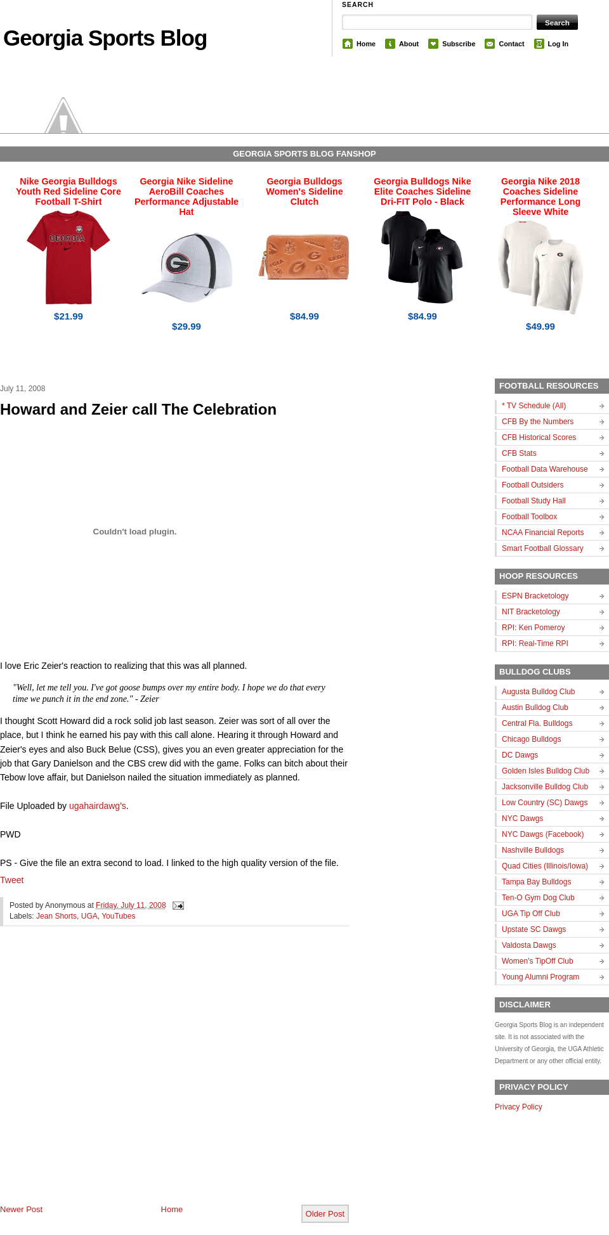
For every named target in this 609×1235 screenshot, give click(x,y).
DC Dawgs (520, 755)
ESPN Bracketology (535, 596)
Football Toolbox (529, 516)
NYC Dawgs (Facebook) (543, 834)
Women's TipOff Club (537, 961)
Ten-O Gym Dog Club (538, 897)
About (409, 44)
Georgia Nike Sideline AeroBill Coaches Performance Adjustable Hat (186, 196)
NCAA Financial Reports (543, 532)
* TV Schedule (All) (534, 405)
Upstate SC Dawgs (534, 929)
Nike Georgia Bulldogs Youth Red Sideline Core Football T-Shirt (68, 191)
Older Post (325, 1214)
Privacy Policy (518, 1106)
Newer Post (21, 1209)
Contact (511, 44)
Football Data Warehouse (545, 469)
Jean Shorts (56, 916)
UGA (89, 916)
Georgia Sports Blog (105, 37)
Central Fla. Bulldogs (537, 723)
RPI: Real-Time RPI (535, 643)
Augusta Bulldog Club (538, 691)
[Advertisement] (119, 1075)
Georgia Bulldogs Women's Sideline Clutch (304, 191)
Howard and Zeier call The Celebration (138, 409)
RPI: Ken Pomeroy (533, 627)
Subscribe (458, 44)
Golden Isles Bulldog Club (545, 770)
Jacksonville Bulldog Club (545, 786)
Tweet (11, 880)
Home (366, 44)
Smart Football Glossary (543, 548)
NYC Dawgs (522, 818)
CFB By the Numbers (537, 421)
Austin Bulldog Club (535, 707)
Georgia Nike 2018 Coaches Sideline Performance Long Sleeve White (540, 196)
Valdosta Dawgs (529, 945)
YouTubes (118, 916)
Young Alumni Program (540, 977)
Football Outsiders (532, 485)
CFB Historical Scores (539, 437)
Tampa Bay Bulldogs (536, 881)
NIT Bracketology (531, 611)
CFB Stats (519, 453)
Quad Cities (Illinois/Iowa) (545, 866)
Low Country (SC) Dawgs (544, 802)
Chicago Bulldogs (531, 739)
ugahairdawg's (97, 806)
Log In (558, 44)
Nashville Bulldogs (533, 850)
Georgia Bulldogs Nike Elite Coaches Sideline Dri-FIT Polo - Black (422, 191)
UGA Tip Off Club (531, 913)
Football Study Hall (534, 500)
